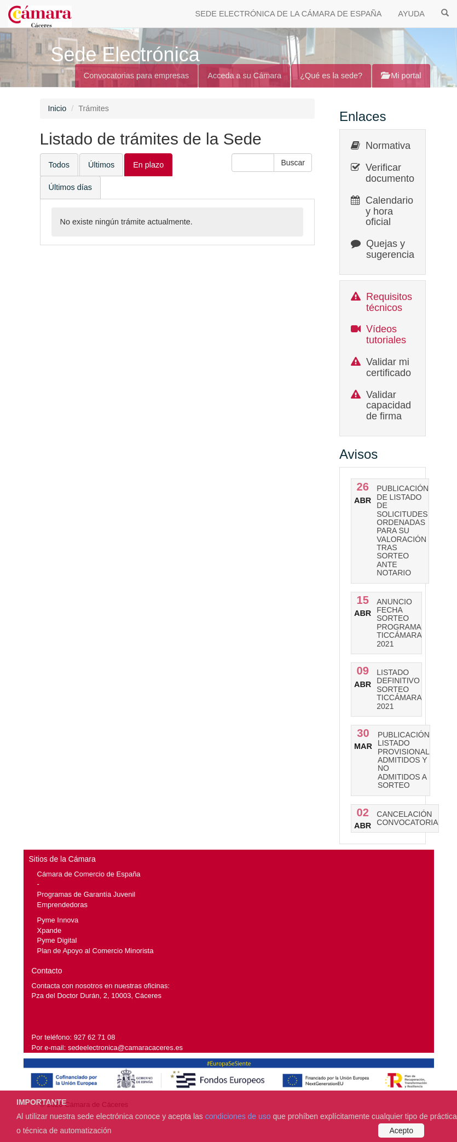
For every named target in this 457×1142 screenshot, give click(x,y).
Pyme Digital (57, 940)
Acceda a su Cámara (244, 75)
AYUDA (411, 13)
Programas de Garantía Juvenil (86, 894)
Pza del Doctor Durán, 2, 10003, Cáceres (96, 995)
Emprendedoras (62, 905)
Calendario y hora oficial (389, 211)
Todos (59, 164)
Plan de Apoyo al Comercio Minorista (95, 951)
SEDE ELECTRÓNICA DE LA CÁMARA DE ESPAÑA (288, 13)
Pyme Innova (58, 920)
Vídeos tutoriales (386, 334)
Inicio (57, 108)
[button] (293, 162)
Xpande (49, 930)
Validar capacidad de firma (388, 405)
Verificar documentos (392, 173)
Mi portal (401, 75)
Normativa (388, 145)
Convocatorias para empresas (136, 75)
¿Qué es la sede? (331, 75)
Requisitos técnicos (389, 302)
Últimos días (70, 187)
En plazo (148, 164)
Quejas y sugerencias (392, 249)
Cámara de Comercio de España (89, 874)
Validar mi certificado (388, 367)
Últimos (101, 164)
